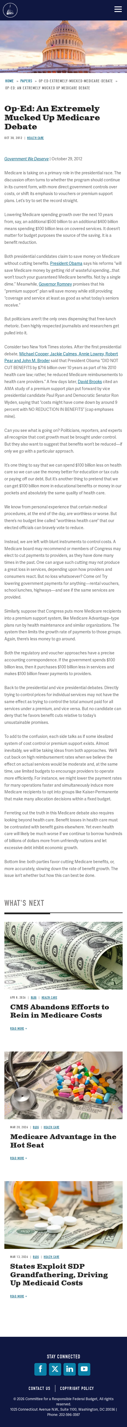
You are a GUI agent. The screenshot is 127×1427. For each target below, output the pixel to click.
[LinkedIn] (69, 1369)
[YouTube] (84, 1369)
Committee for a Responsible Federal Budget (10, 10)
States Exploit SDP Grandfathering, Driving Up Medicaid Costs (59, 1275)
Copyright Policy (77, 1388)
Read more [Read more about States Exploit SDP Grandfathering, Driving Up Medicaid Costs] (17, 1296)
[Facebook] (40, 1369)
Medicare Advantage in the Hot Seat (63, 1141)
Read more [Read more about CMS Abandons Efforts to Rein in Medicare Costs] (17, 1028)
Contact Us (39, 1388)
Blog (34, 998)
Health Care (49, 998)
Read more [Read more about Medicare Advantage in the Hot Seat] (17, 1158)
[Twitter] (55, 1369)
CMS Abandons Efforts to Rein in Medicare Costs (59, 1012)
